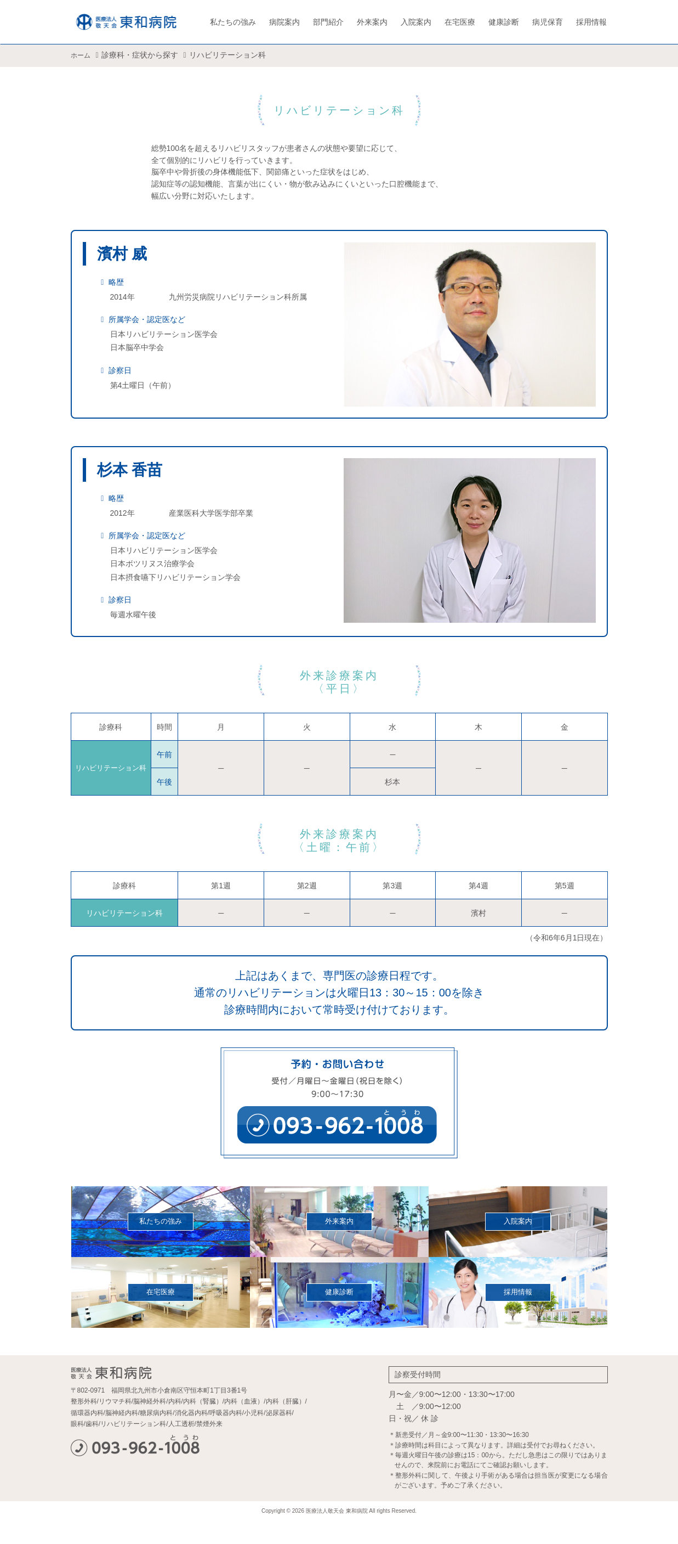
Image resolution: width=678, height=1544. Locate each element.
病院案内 (284, 22)
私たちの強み (233, 22)
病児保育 (547, 22)
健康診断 (503, 22)
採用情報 (591, 22)
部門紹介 (328, 22)
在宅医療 (460, 22)
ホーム (82, 55)
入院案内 (416, 22)
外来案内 (372, 22)
